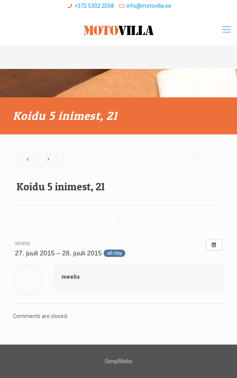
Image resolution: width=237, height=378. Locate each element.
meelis (70, 276)
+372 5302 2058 (94, 6)
